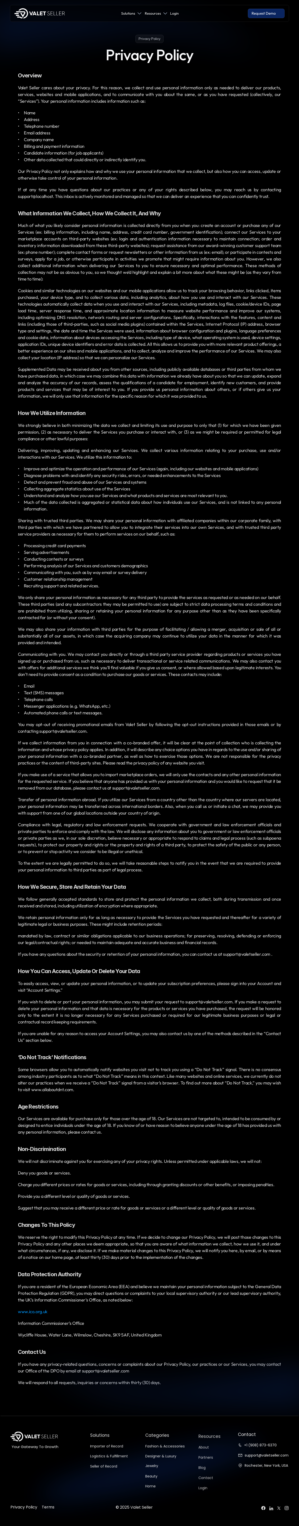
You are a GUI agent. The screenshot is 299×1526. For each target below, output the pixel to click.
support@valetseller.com (267, 1455)
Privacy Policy (23, 1517)
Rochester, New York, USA (266, 1465)
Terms (48, 1517)
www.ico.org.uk (32, 1311)
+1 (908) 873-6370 (260, 1445)
